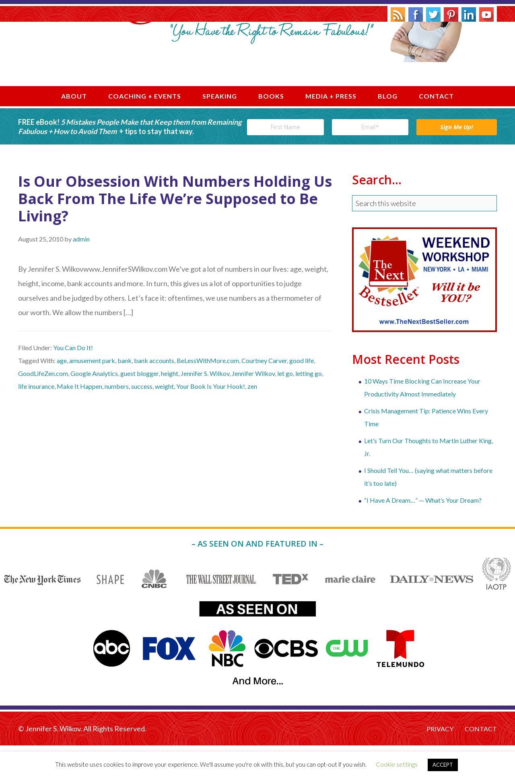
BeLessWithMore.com (208, 393)
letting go (308, 406)
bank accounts (154, 393)
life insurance (36, 419)
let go (285, 406)
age (62, 393)
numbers (117, 419)
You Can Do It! (73, 380)
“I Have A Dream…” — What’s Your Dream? (423, 532)
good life (301, 393)
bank (124, 393)
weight (164, 419)
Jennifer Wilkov (253, 406)
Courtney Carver (264, 393)
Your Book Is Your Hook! (210, 419)
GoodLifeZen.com (43, 406)
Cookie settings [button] (397, 764)
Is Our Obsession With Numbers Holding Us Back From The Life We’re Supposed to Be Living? (175, 231)
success (141, 419)
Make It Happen (79, 419)
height (169, 406)
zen (252, 419)
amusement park (92, 393)
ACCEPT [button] (443, 764)
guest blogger (139, 406)
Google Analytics (94, 406)
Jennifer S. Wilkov (257, 69)
